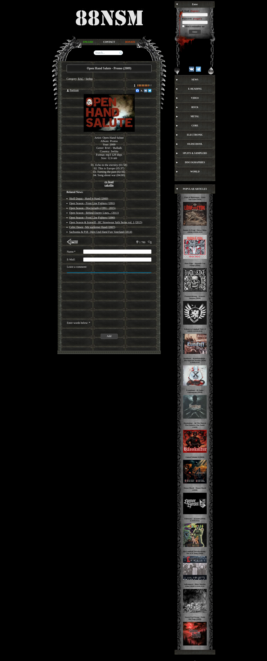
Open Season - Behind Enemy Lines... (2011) (94, 212)
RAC (81, 78)
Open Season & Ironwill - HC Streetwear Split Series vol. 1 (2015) (105, 222)
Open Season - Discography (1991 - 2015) (92, 208)
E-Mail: (186, 11)
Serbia (89, 78)
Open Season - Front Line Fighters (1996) (92, 217)
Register (195, 11)
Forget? (197, 18)
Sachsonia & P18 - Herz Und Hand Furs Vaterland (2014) (100, 231)
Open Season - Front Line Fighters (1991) (92, 203)
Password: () (192, 18)
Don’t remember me (195, 26)
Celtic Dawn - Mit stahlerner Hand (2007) (92, 227)
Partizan (74, 90)
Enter (194, 31)
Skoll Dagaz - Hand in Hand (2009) (88, 198)
